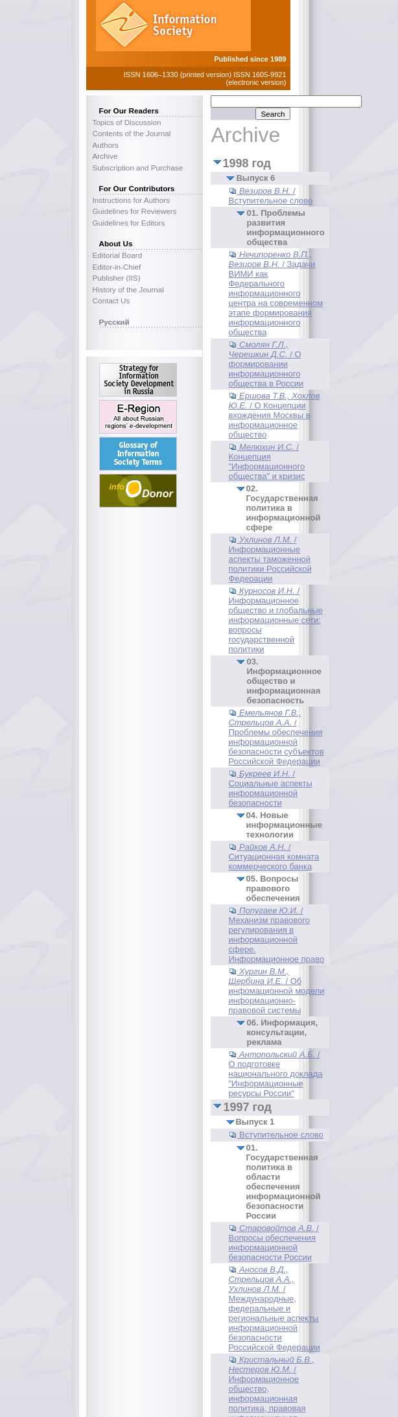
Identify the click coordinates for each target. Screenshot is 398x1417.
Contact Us (111, 300)
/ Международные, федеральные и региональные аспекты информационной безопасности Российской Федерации (274, 1308)
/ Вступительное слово (270, 195)
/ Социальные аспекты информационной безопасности (270, 788)
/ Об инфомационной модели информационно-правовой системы (276, 990)
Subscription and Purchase (138, 167)
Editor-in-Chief (117, 267)
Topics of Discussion (127, 122)
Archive (105, 156)
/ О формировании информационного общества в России (265, 364)
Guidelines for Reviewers (135, 211)
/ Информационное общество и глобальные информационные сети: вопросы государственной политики (275, 620)
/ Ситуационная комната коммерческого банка (273, 856)
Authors (106, 145)
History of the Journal (128, 289)
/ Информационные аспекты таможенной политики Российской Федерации (269, 559)
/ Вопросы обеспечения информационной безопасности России (273, 1242)
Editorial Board (118, 255)
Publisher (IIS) (117, 278)
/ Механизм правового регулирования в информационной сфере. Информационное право (276, 935)
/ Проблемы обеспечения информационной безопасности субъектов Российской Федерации (275, 737)
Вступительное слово (281, 1135)
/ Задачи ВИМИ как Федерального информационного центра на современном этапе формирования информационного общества (275, 293)
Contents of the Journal (132, 133)
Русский (114, 322)
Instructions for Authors (131, 200)
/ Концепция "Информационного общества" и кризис (266, 461)
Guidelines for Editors (129, 222)
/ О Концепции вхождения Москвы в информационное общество (274, 415)
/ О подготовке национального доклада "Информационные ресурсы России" (275, 1073)
